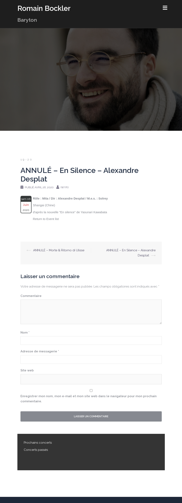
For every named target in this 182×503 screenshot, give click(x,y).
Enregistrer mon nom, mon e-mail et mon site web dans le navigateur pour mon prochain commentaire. (88, 398)
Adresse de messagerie (39, 351)
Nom (24, 332)
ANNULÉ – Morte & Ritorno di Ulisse (58, 250)
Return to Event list (46, 219)
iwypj (65, 187)
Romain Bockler (44, 8)
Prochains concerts (38, 442)
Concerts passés (36, 450)
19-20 (26, 159)
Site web (27, 370)
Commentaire (31, 296)
